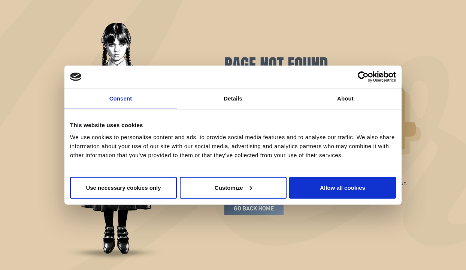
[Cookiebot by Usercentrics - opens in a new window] (363, 76)
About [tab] (345, 98)
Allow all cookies (342, 187)
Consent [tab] (120, 98)
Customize (233, 187)
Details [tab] (233, 98)
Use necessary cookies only (123, 187)
